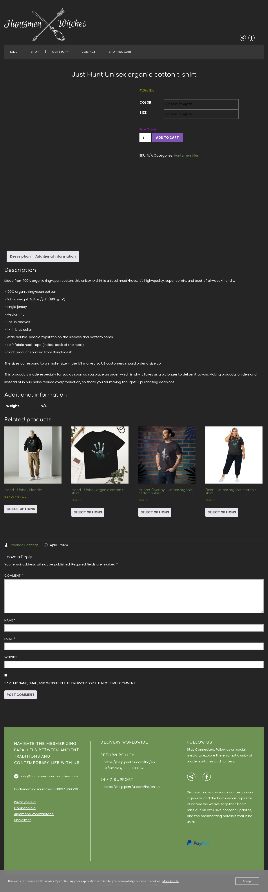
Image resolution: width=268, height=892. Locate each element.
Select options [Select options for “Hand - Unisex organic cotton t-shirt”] (88, 509)
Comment (13, 572)
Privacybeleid (25, 799)
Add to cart (167, 137)
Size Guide (147, 129)
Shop (35, 52)
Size (143, 112)
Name (9, 617)
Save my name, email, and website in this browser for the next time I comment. (70, 680)
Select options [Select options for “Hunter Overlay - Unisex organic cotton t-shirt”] (155, 509)
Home (13, 52)
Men (195, 155)
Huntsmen (182, 155)
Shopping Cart (120, 52)
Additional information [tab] (55, 253)
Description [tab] (20, 253)
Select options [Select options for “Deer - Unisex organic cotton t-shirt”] (222, 509)
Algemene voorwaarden (34, 811)
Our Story (60, 52)
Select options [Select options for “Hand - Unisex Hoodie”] (21, 506)
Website (10, 654)
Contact (88, 52)
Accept (247, 881)
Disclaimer (22, 817)
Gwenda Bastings (24, 542)
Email (9, 636)
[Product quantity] (145, 137)
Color (145, 102)
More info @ (170, 881)
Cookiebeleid (25, 805)
